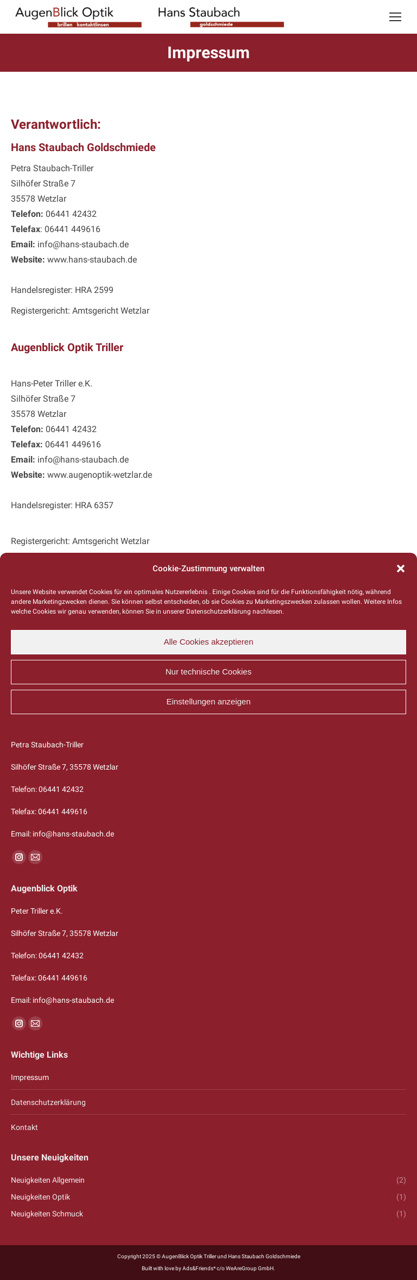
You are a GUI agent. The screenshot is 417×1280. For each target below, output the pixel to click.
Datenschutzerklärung (48, 1102)
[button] (400, 568)
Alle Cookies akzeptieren (208, 641)
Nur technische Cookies (208, 671)
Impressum (30, 1077)
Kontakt (24, 1127)
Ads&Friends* (199, 1268)
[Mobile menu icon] (395, 17)
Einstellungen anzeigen (208, 701)
